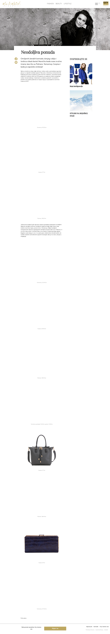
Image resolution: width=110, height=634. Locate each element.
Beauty (58, 4)
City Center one (104, 626)
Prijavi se (55, 628)
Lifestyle (67, 4)
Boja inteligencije (76, 86)
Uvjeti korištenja (99, 629)
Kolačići (106, 629)
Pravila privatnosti (90, 629)
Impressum (89, 626)
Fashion (50, 4)
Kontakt (96, 626)
